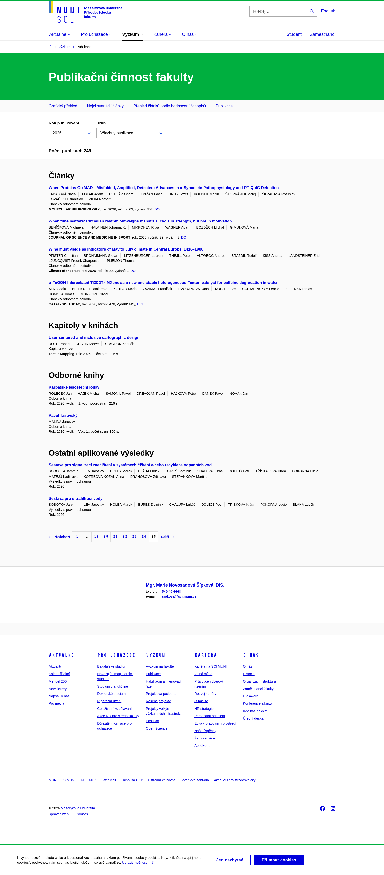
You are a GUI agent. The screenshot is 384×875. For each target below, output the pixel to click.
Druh (101, 123)
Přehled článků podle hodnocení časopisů (169, 106)
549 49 (171, 591)
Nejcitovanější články (105, 106)
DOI (158, 209)
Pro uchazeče (116, 655)
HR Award (250, 696)
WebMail (109, 780)
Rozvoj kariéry (205, 694)
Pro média (56, 703)
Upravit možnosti (137, 864)
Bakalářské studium (112, 666)
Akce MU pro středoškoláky (118, 716)
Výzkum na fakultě (160, 666)
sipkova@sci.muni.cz (179, 597)
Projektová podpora (161, 694)
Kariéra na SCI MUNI (210, 666)
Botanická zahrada (194, 780)
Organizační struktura (259, 681)
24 (144, 536)
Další (167, 537)
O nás (251, 655)
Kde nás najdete (255, 711)
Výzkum (155, 655)
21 (115, 536)
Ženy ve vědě (204, 738)
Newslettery (58, 689)
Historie (248, 674)
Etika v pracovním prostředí (215, 723)
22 (124, 536)
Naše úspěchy (205, 731)
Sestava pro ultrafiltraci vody (76, 498)
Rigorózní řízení (109, 701)
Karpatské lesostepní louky (74, 387)
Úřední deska (253, 718)
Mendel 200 (58, 681)
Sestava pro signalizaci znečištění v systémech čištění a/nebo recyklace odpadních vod (130, 465)
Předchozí (59, 537)
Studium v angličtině (112, 686)
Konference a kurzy (258, 703)
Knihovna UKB (132, 780)
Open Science (157, 728)
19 (96, 536)
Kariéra (205, 655)
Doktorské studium (111, 694)
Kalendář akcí (59, 674)
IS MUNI (68, 780)
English (328, 11)
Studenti (295, 34)
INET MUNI (89, 780)
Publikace (224, 106)
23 (134, 536)
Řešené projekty (158, 701)
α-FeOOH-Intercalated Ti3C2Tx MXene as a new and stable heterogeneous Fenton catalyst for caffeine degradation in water (163, 283)
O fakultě (201, 701)
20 (105, 536)
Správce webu (60, 814)
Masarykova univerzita (78, 808)
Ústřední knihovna (162, 780)
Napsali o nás (59, 696)
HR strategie (204, 709)
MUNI (53, 780)
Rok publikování (64, 123)
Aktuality (55, 666)
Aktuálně (61, 655)
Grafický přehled (63, 106)
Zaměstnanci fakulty (258, 689)
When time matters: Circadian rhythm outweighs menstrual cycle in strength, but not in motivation (140, 221)
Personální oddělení (209, 716)
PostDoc (152, 721)
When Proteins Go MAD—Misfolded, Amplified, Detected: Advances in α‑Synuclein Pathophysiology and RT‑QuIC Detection (164, 188)
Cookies (82, 814)
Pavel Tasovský (63, 415)
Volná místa (203, 674)
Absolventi (202, 746)
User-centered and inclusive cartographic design (94, 337)
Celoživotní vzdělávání (114, 709)
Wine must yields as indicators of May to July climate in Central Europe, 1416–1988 (126, 249)
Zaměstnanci (322, 34)
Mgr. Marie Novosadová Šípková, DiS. (185, 585)
